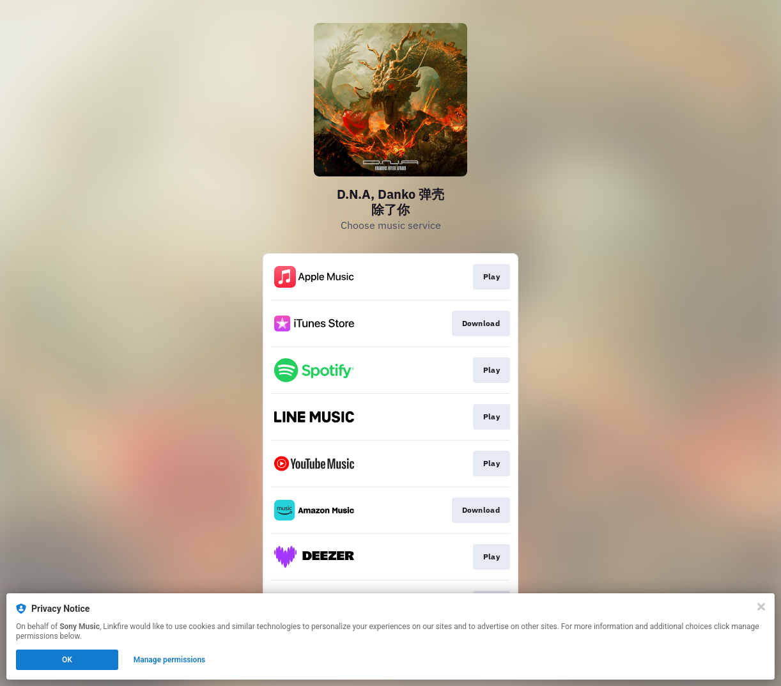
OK (67, 659)
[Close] (761, 606)
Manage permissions (170, 659)
